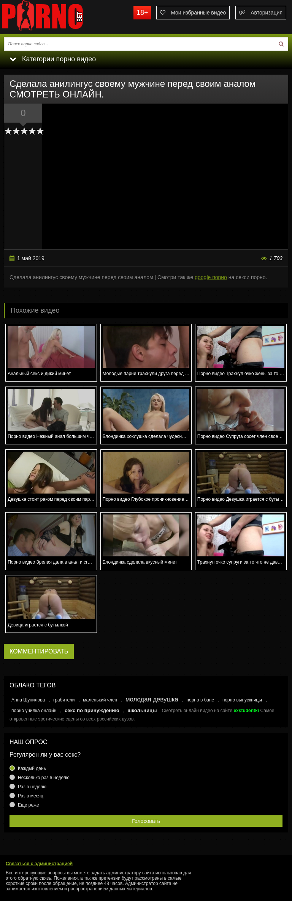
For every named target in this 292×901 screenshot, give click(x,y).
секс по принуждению (92, 710)
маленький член (100, 700)
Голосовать (146, 821)
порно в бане (200, 700)
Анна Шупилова (28, 700)
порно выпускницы (242, 700)
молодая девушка (151, 699)
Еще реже (28, 805)
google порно (211, 277)
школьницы (142, 710)
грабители (64, 700)
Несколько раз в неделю (44, 777)
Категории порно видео (53, 59)
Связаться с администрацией (39, 863)
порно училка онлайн (33, 710)
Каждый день (32, 768)
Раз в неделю (32, 786)
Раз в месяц (30, 796)
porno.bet (57, 17)
